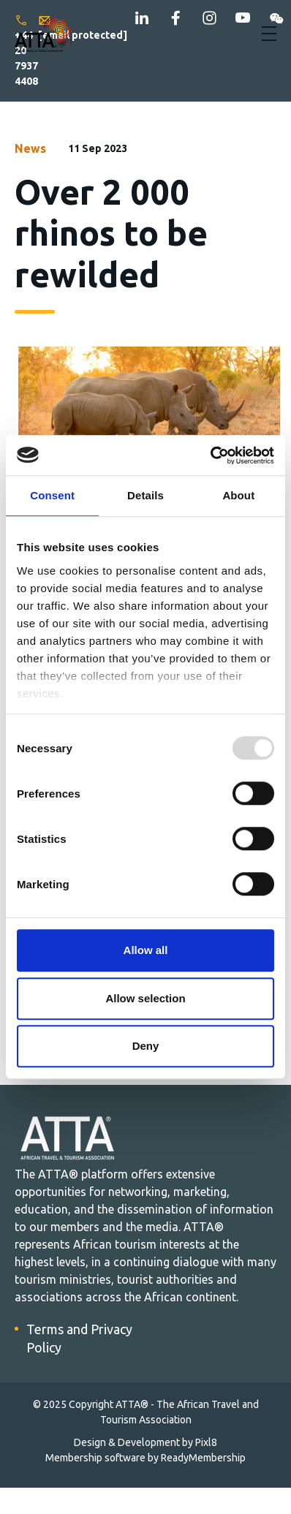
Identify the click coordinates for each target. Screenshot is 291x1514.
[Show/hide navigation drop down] (269, 33)
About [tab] (238, 495)
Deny (145, 1046)
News (30, 148)
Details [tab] (145, 495)
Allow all (146, 950)
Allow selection (145, 998)
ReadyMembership (203, 1458)
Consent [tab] (52, 495)
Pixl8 (206, 1442)
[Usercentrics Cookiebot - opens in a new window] (210, 455)
